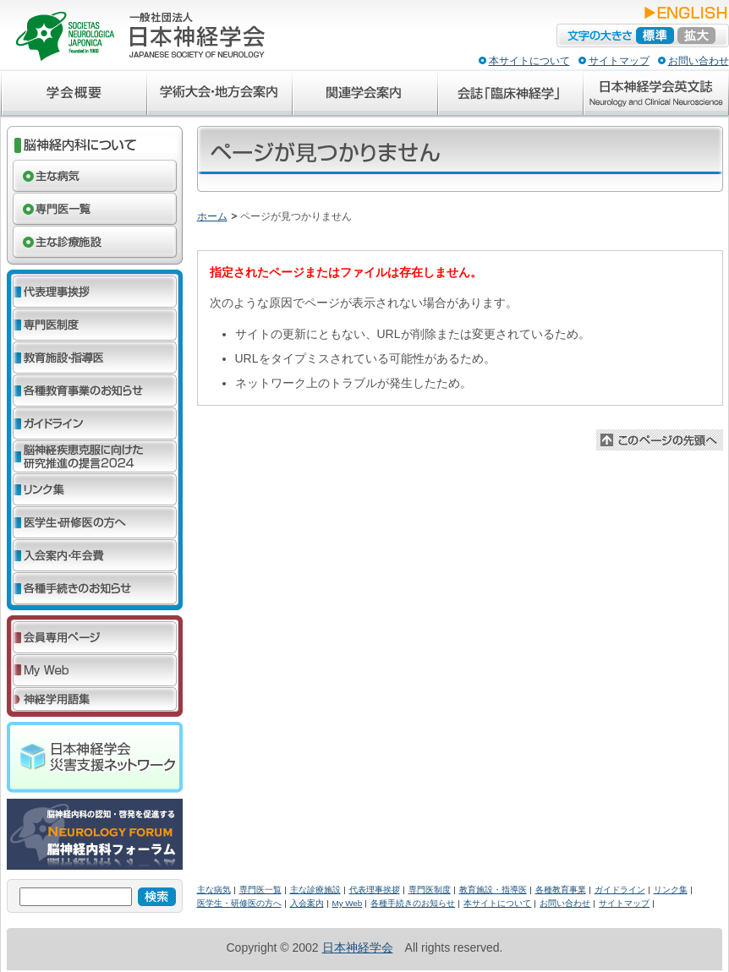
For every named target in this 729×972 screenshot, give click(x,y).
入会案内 (307, 903)
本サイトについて (529, 61)
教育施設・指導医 (493, 889)
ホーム (212, 216)
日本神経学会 (357, 947)
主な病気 (214, 889)
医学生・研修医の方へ (239, 903)
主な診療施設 (315, 889)
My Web (347, 903)
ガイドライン (620, 889)
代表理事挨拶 (374, 889)
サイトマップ (619, 61)
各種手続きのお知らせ (412, 903)
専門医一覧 (260, 889)
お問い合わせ (698, 61)
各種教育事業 (560, 889)
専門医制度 (429, 889)
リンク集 (671, 889)
